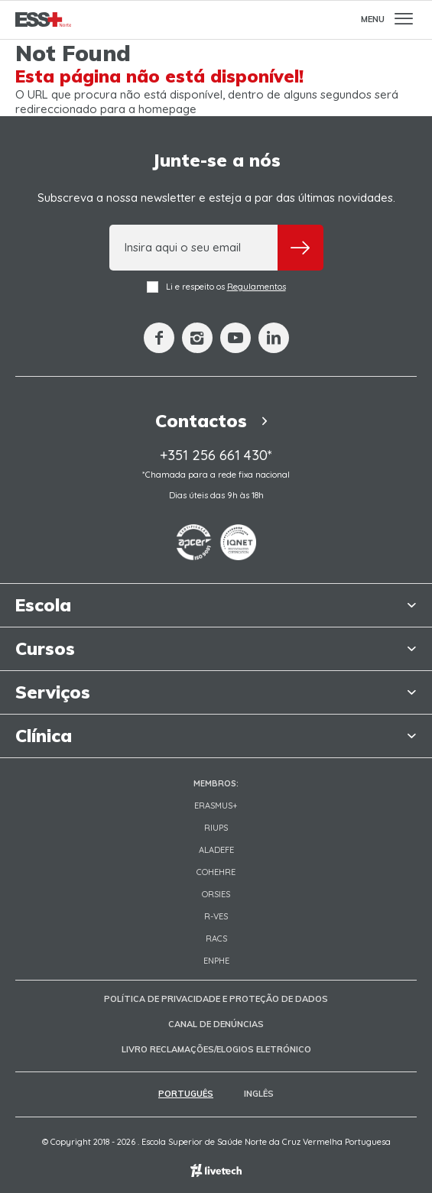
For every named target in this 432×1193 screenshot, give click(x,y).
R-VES (216, 916)
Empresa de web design (216, 1170)
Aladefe (216, 850)
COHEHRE (216, 872)
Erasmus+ (216, 805)
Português (185, 1093)
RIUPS (216, 827)
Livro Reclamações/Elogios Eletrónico (216, 1049)
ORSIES (216, 894)
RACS (216, 938)
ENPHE (216, 960)
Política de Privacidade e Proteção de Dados (216, 999)
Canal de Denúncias (216, 1024)
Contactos (216, 421)
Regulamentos (256, 286)
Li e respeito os (216, 287)
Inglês (259, 1093)
